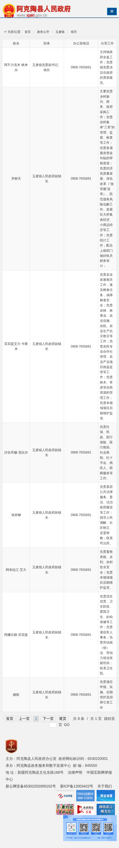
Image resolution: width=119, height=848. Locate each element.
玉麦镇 (60, 31)
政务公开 (43, 31)
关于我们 (104, 786)
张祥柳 (16, 515)
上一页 (24, 719)
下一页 (48, 719)
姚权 (16, 694)
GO (67, 725)
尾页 (62, 719)
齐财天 (16, 178)
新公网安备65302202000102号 (31, 786)
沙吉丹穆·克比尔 (16, 452)
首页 (28, 31)
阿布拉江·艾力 (16, 569)
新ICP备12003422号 (76, 786)
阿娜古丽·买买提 (16, 634)
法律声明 (75, 772)
